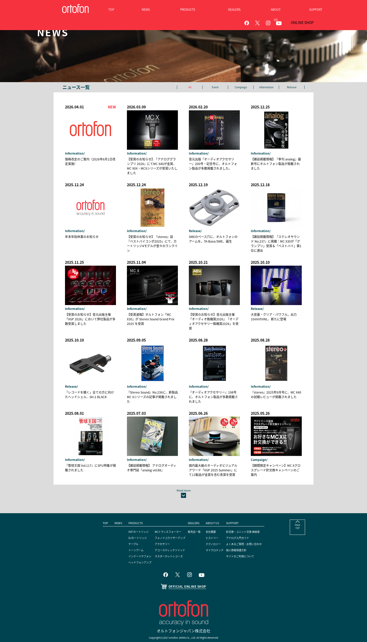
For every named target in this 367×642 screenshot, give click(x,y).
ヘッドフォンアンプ (132, 546)
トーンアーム (127, 534)
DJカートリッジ (129, 522)
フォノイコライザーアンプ (167, 522)
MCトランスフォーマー (165, 515)
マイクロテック (218, 534)
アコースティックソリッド (167, 534)
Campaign (240, 87)
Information (266, 87)
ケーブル (124, 528)
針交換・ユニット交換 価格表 (251, 515)
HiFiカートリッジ (130, 515)
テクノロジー (216, 528)
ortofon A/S (181, 628)
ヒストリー (215, 522)
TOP (93, 507)
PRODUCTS (126, 507)
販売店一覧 (195, 515)
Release (292, 87)
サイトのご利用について (248, 540)
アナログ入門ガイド (245, 522)
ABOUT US (214, 507)
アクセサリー (158, 528)
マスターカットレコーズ (165, 540)
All (190, 87)
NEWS (107, 507)
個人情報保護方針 (243, 534)
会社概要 (213, 515)
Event (215, 87)
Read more (184, 471)
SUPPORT (238, 507)
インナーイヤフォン (132, 540)
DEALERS (194, 507)
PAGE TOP (297, 513)
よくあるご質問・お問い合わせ (252, 528)
